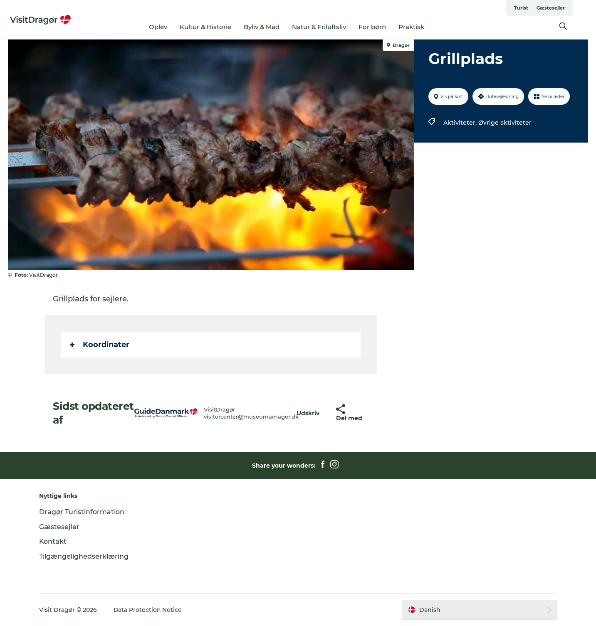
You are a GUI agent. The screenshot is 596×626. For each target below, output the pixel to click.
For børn (384, 27)
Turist (544, 8)
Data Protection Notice (149, 610)
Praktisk (423, 27)
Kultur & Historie (217, 27)
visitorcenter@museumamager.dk (251, 416)
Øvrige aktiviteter (505, 122)
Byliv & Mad (273, 27)
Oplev (170, 27)
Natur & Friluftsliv (331, 27)
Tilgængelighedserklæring (85, 556)
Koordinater (100, 344)
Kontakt (54, 541)
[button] (308, 413)
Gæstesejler (573, 8)
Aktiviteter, (460, 122)
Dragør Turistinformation (83, 512)
